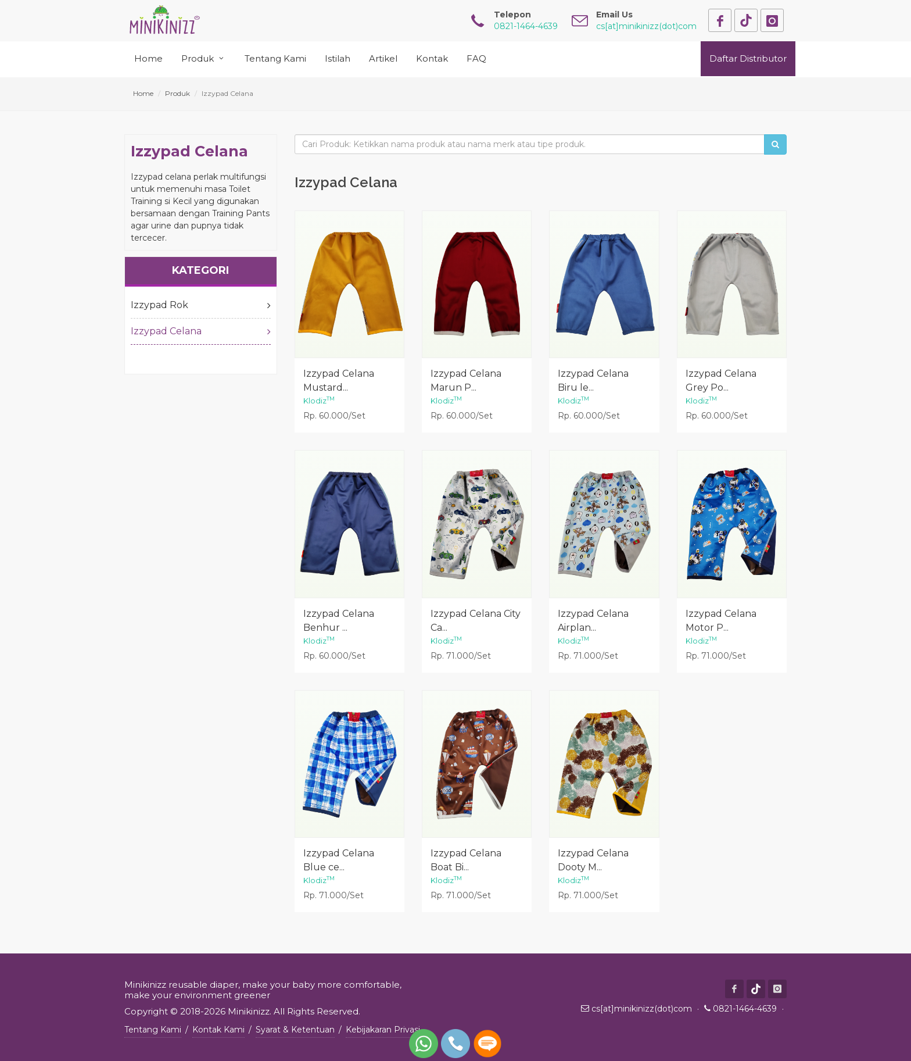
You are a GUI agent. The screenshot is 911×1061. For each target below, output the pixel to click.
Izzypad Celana (201, 331)
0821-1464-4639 (745, 1008)
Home (143, 93)
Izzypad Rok (201, 305)
